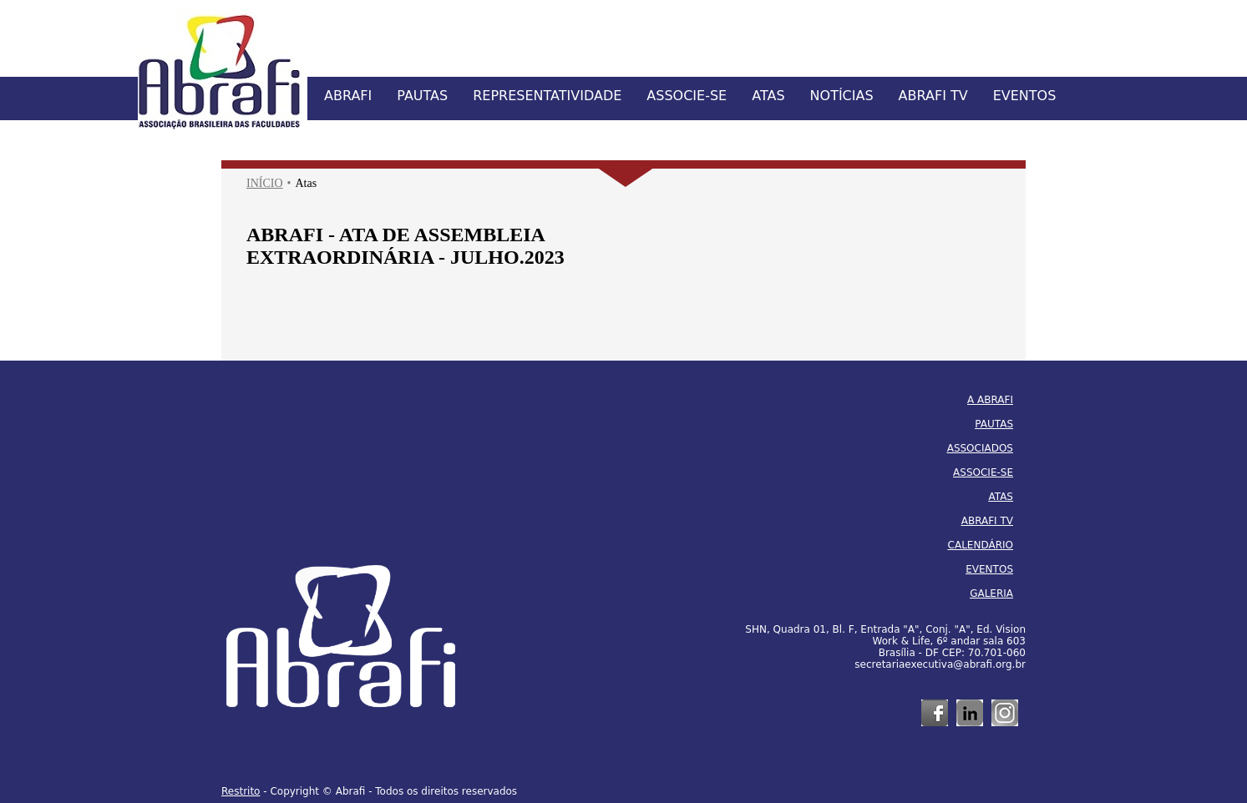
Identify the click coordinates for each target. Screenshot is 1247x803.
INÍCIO (264, 183)
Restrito (240, 791)
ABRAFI (348, 96)
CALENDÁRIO (980, 545)
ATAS (768, 96)
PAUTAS (422, 96)
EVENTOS (1025, 96)
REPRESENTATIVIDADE (547, 96)
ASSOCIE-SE (686, 96)
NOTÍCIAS (842, 96)
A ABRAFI (990, 400)
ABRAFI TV (933, 96)
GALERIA (991, 593)
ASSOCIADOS (980, 448)
